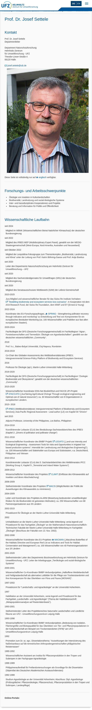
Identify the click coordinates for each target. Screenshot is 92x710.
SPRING (52, 314)
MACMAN (59, 539)
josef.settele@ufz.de (16, 65)
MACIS (52, 486)
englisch (42, 177)
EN (78, 3)
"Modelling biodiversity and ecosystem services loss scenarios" (38, 302)
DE (73, 3)
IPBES (12, 409)
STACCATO (14, 394)
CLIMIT (54, 474)
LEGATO (59, 441)
